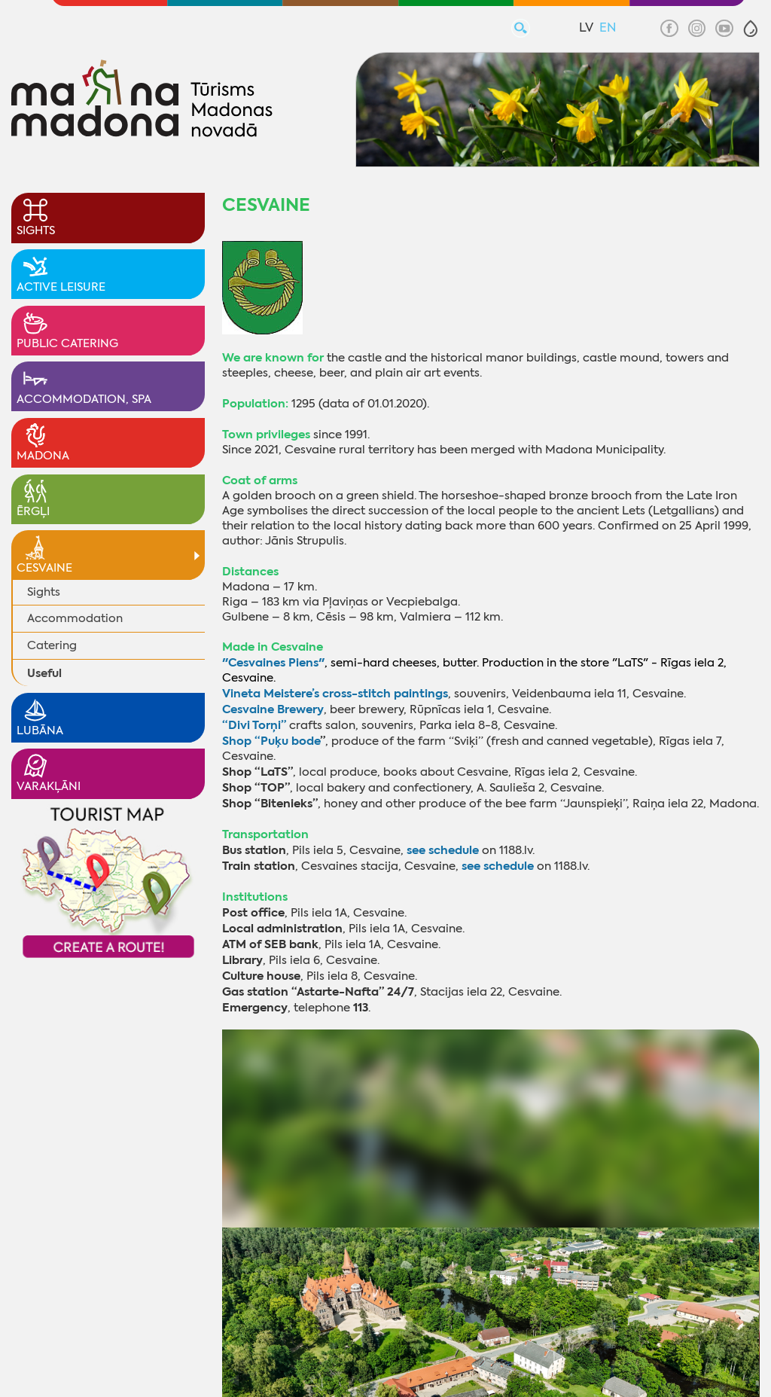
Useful (44, 673)
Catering (52, 645)
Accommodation (75, 618)
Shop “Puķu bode (271, 741)
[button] (751, 29)
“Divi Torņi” (254, 725)
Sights (43, 591)
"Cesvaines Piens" (273, 662)
